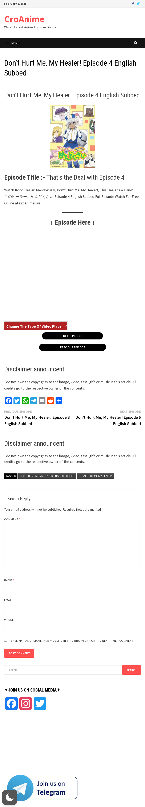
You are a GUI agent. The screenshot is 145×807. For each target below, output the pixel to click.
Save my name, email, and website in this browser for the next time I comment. (72, 641)
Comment (12, 519)
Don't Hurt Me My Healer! (95, 476)
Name (9, 580)
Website (10, 620)
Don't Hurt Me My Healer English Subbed (47, 476)
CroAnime (24, 19)
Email (9, 600)
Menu (13, 43)
